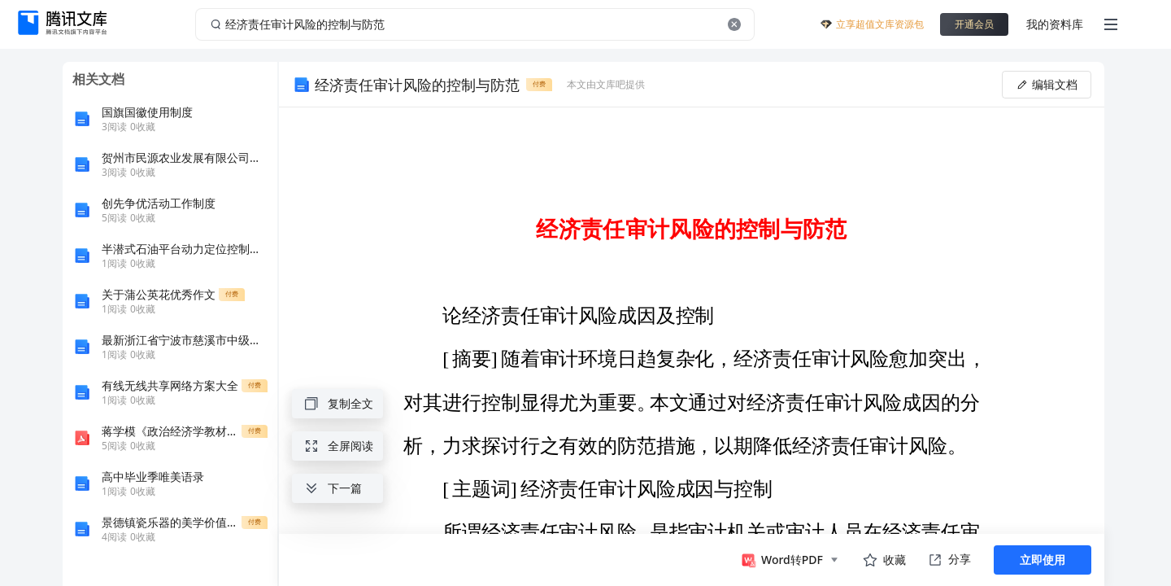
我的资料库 (1054, 24)
